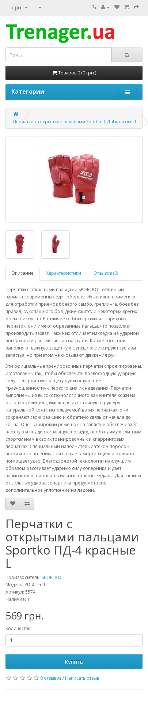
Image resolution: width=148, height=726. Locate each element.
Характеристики (63, 273)
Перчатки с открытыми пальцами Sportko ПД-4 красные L (75, 122)
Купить (74, 661)
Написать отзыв (82, 678)
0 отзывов (50, 678)
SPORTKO (51, 577)
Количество (18, 628)
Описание (22, 273)
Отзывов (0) (106, 273)
